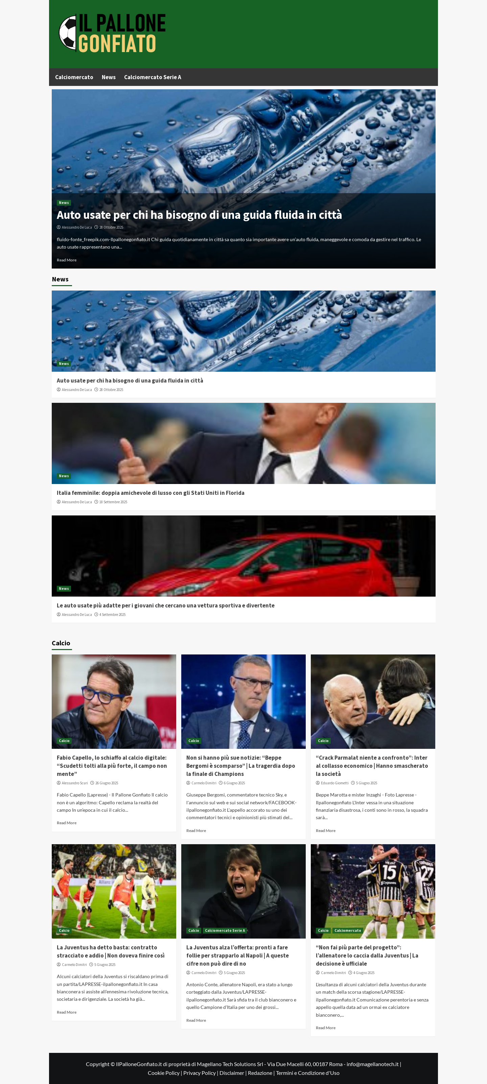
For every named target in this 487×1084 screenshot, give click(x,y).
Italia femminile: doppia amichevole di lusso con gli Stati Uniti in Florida (151, 493)
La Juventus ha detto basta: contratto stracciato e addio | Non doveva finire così (111, 951)
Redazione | (262, 1072)
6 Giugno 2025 (234, 783)
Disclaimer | (233, 1072)
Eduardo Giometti (335, 783)
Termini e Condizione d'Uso (308, 1072)
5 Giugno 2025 (366, 783)
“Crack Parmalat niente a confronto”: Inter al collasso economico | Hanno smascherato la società (372, 766)
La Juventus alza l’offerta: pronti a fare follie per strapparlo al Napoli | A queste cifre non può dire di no (237, 955)
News (109, 77)
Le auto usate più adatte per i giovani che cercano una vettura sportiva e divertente (166, 605)
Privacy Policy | (201, 1072)
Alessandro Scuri (75, 783)
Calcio (64, 740)
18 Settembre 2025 (113, 502)
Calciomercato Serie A (152, 77)
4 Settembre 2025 (112, 614)
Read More (66, 259)
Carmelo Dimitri (203, 783)
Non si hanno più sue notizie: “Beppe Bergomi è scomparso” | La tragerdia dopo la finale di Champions (240, 766)
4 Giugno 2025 (363, 972)
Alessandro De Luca (77, 227)
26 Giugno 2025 (106, 783)
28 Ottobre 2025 (111, 227)
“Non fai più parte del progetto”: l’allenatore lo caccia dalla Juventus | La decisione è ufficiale (367, 955)
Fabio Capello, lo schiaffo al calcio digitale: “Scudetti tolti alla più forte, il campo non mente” (112, 766)
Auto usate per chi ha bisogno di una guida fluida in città (199, 214)
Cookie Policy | (165, 1072)
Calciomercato (74, 77)
